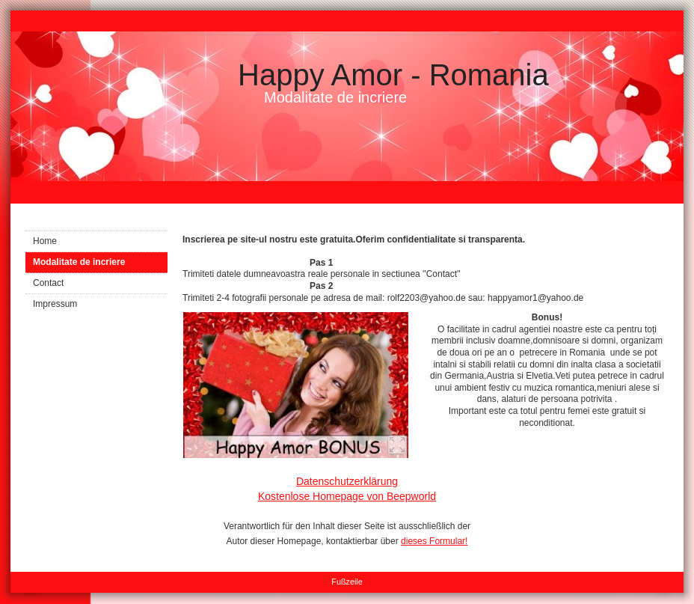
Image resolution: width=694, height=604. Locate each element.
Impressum (55, 304)
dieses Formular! (434, 541)
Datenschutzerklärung (347, 481)
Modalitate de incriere (79, 262)
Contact (48, 283)
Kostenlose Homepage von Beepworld (347, 496)
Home (45, 241)
